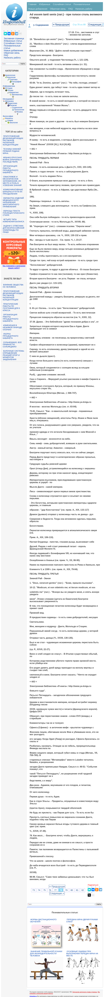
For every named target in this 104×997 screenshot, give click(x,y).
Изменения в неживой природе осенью (12, 327)
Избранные (44, 4)
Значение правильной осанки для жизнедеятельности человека (46, 953)
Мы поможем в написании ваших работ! (14, 267)
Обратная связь (12, 53)
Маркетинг (14, 92)
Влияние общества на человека (13, 286)
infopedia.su (33, 996)
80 (72, 890)
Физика (19, 112)
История (8, 88)
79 (66, 890)
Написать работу (12, 58)
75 (44, 890)
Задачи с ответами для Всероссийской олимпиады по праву (13, 229)
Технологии (19, 110)
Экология (14, 123)
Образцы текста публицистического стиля (13, 213)
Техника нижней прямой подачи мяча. (12, 151)
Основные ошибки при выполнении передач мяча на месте (82, 953)
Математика (17, 94)
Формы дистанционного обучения (43, 920)
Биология (11, 77)
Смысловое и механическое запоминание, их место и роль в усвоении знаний (12, 181)
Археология (10, 75)
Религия (13, 105)
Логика (10, 90)
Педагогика (12, 103)
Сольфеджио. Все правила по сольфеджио (12, 344)
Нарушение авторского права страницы (84, 992)
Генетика (13, 79)
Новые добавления (13, 50)
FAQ (6, 55)
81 (77, 890)
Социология (17, 107)
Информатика (9, 86)
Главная (32, 4)
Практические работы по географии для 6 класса (11, 307)
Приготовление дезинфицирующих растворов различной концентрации (13, 140)
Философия (8, 116)
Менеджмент (8, 99)
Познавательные (82, 4)
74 (39, 890)
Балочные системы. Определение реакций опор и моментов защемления (13, 355)
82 (82, 890)
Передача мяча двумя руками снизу (82, 920)
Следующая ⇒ (57, 893)
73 (33, 890)
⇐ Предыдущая (61, 24)
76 (50, 890)
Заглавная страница (14, 38)
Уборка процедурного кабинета (10, 336)
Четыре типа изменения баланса (13, 220)
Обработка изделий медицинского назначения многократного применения (13, 202)
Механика (9, 101)
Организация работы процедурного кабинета (10, 169)
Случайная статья (13, 43)
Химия (10, 120)
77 (55, 890)
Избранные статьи (13, 41)
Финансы (9, 118)
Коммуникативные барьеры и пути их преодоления (13, 191)
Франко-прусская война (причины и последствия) (12, 159)
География (16, 82)
